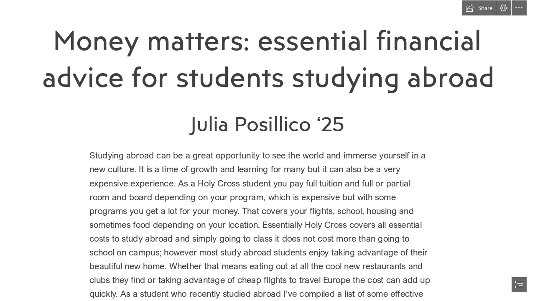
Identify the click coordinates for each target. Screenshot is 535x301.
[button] (479, 7)
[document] (267, 150)
